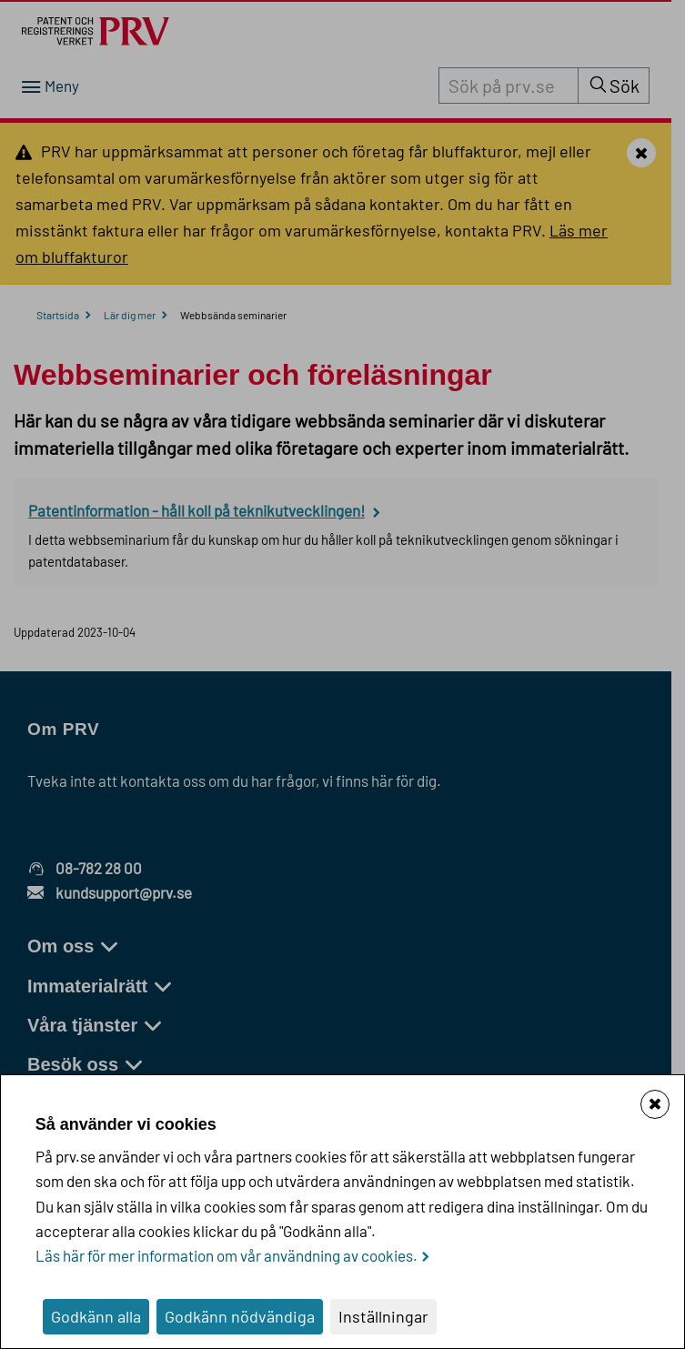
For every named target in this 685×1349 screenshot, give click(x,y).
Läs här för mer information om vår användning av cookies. (226, 1255)
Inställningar (383, 1316)
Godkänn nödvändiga (240, 1316)
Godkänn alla (96, 1316)
